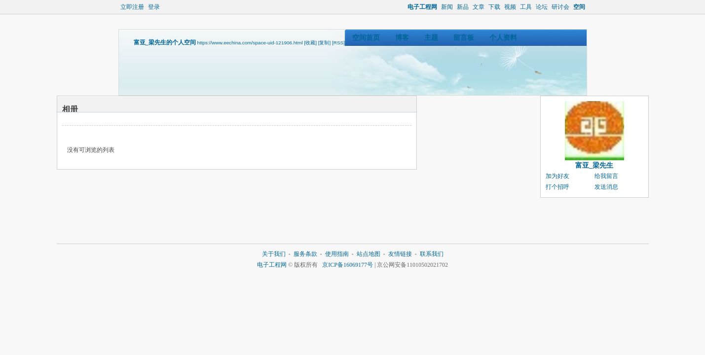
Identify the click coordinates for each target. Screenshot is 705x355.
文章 (478, 6)
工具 (526, 6)
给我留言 (606, 176)
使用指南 (337, 253)
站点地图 (368, 253)
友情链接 (400, 253)
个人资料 (503, 37)
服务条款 (305, 253)
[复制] (324, 42)
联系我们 (432, 253)
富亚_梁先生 (594, 165)
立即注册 (132, 6)
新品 (463, 6)
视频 (510, 6)
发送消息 (606, 186)
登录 (154, 6)
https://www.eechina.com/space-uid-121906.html (250, 42)
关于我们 (274, 253)
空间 (579, 6)
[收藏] (310, 42)
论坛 (542, 6)
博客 (402, 37)
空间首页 (366, 37)
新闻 (447, 6)
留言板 (463, 37)
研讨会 (560, 6)
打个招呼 (557, 186)
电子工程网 (422, 6)
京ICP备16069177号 (347, 264)
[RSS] (338, 42)
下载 (494, 6)
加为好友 (557, 176)
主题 (431, 37)
